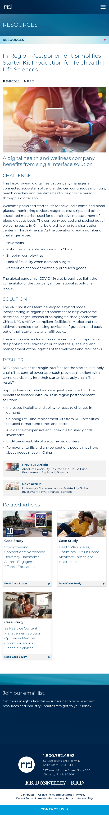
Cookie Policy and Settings (55, 786)
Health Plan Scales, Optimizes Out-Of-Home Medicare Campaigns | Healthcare (79, 554)
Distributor (27, 786)
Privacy (80, 786)
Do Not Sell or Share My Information (39, 790)
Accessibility (85, 790)
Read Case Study (28, 575)
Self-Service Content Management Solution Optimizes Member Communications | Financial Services (22, 630)
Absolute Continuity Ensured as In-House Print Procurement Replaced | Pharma (54, 468)
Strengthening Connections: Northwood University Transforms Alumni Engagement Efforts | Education (24, 557)
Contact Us (52, 809)
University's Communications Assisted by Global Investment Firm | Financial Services (54, 487)
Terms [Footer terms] (69, 790)
